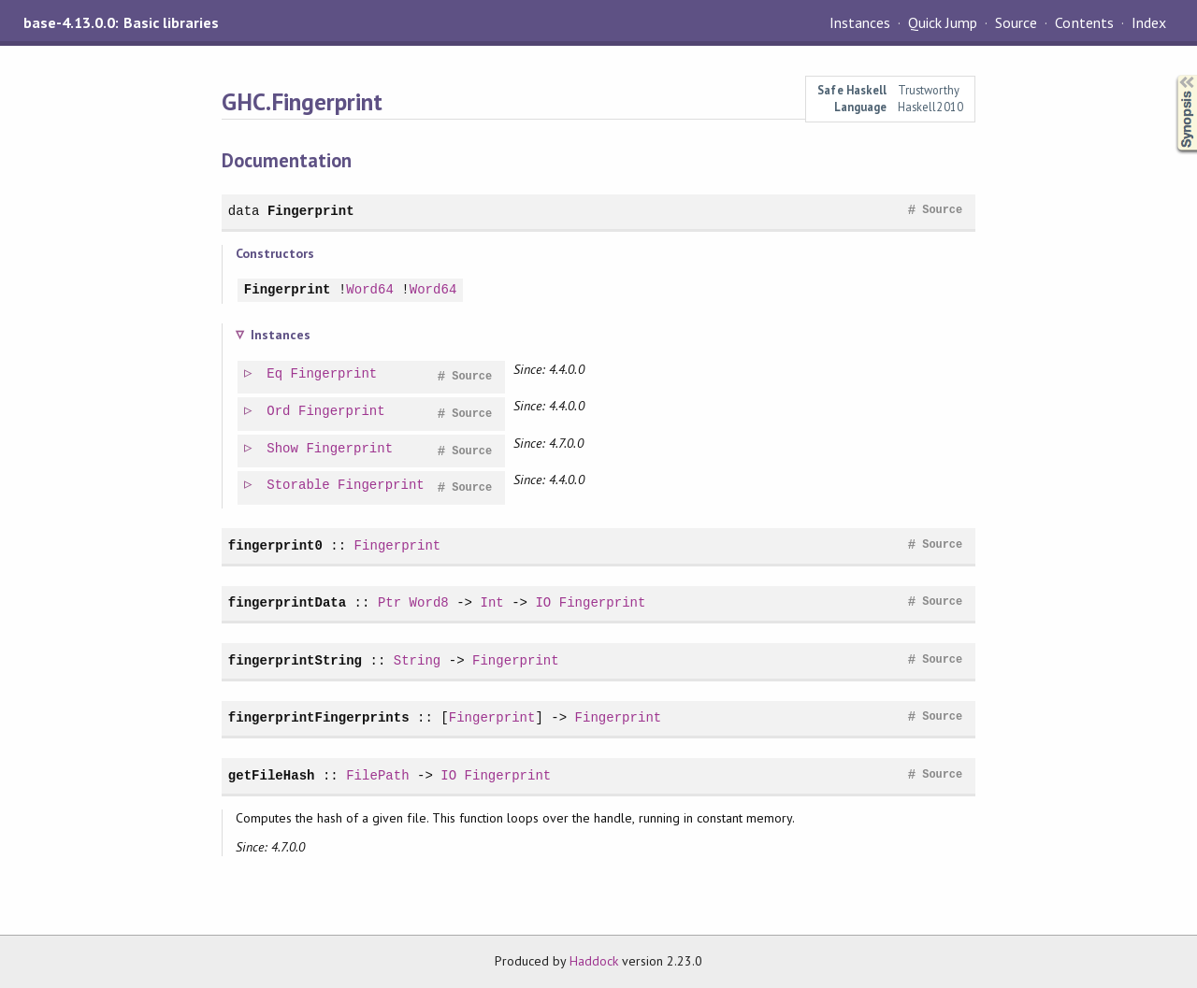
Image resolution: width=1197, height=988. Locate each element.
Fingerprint (310, 211)
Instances (859, 22)
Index (1149, 22)
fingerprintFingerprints (319, 717)
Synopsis (1172, 75)
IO (543, 602)
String (417, 660)
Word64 (370, 290)
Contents (1084, 22)
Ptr (389, 602)
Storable (298, 485)
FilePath (377, 775)
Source (1016, 22)
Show (283, 449)
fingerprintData (287, 602)
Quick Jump (942, 22)
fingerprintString (295, 660)
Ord (279, 412)
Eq (275, 374)
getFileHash (271, 775)
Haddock (594, 960)
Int (491, 602)
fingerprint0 (275, 545)
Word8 (429, 602)
